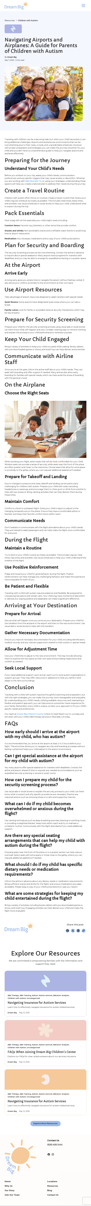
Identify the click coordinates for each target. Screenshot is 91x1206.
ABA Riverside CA (33, 181)
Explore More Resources (45, 1123)
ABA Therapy (13, 995)
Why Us (8, 1186)
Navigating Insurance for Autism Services (37, 1003)
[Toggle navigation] (83, 5)
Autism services (45, 995)
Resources (10, 20)
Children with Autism (28, 20)
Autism (35, 995)
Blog (49, 1190)
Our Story (9, 1190)
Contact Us (52, 1195)
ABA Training (25, 995)
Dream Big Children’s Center (30, 714)
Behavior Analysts (61, 995)
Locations (52, 1181)
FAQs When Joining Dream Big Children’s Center (42, 1052)
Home (8, 1181)
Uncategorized (33, 998)
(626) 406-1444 (55, 1144)
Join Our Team (12, 1195)
